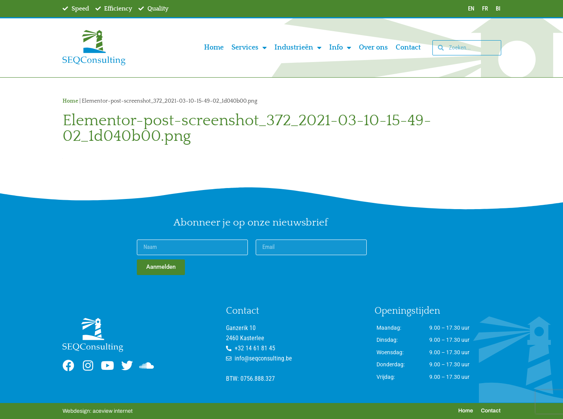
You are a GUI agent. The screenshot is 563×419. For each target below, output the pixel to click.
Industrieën (297, 47)
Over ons (373, 47)
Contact (408, 47)
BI (498, 8)
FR (485, 8)
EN (471, 8)
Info (340, 47)
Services (249, 47)
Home (214, 47)
